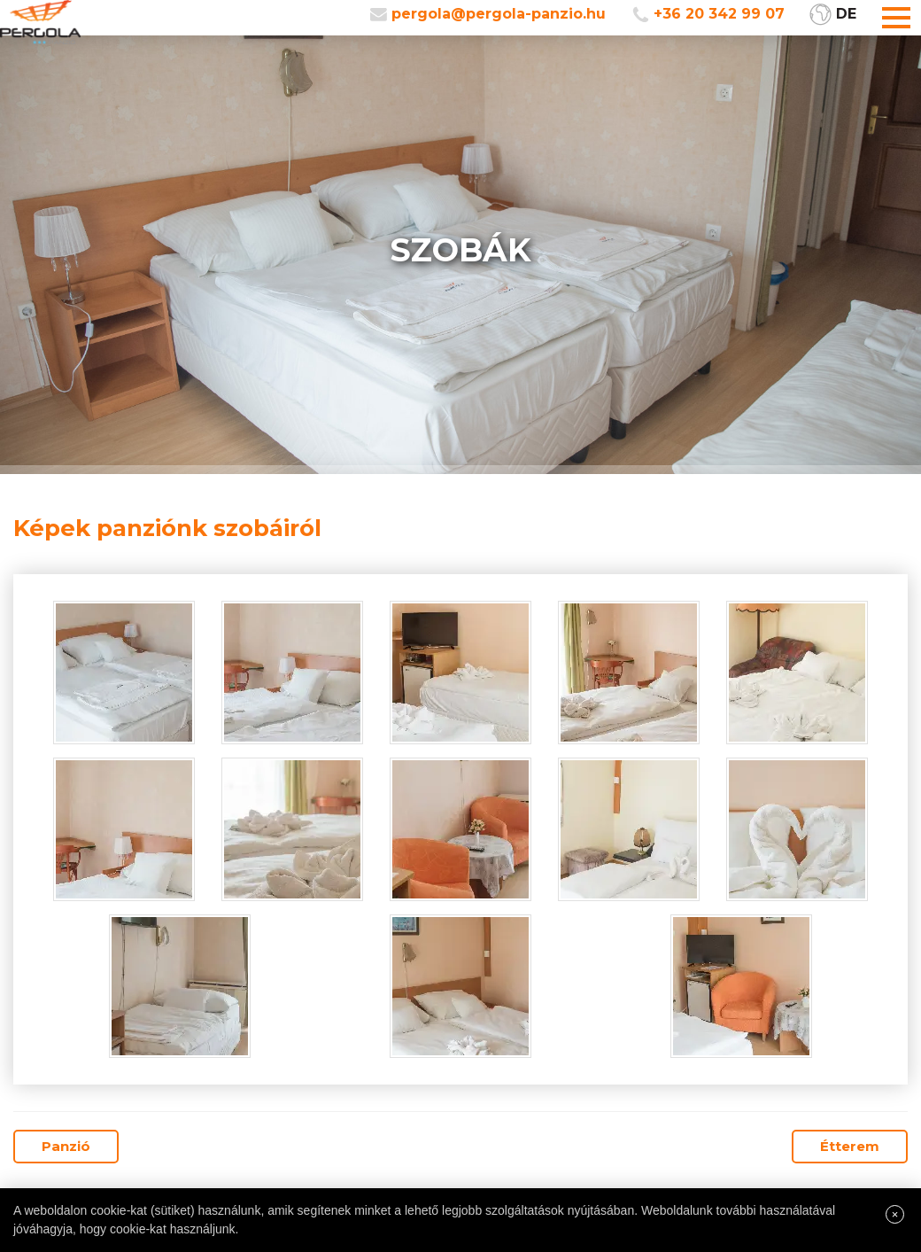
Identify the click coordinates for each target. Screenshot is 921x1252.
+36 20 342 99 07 (719, 13)
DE (846, 13)
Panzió (66, 1146)
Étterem (849, 1146)
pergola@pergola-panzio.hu (498, 13)
